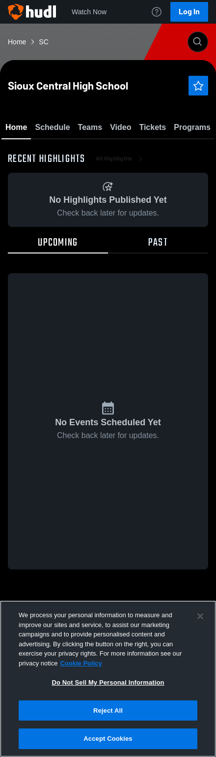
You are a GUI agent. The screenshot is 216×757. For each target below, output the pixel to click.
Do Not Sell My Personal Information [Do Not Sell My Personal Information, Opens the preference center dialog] (108, 682)
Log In (189, 11)
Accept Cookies (107, 738)
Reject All (108, 710)
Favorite (96, 152)
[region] (108, 678)
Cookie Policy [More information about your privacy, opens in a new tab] (81, 663)
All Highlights (120, 216)
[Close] (200, 616)
